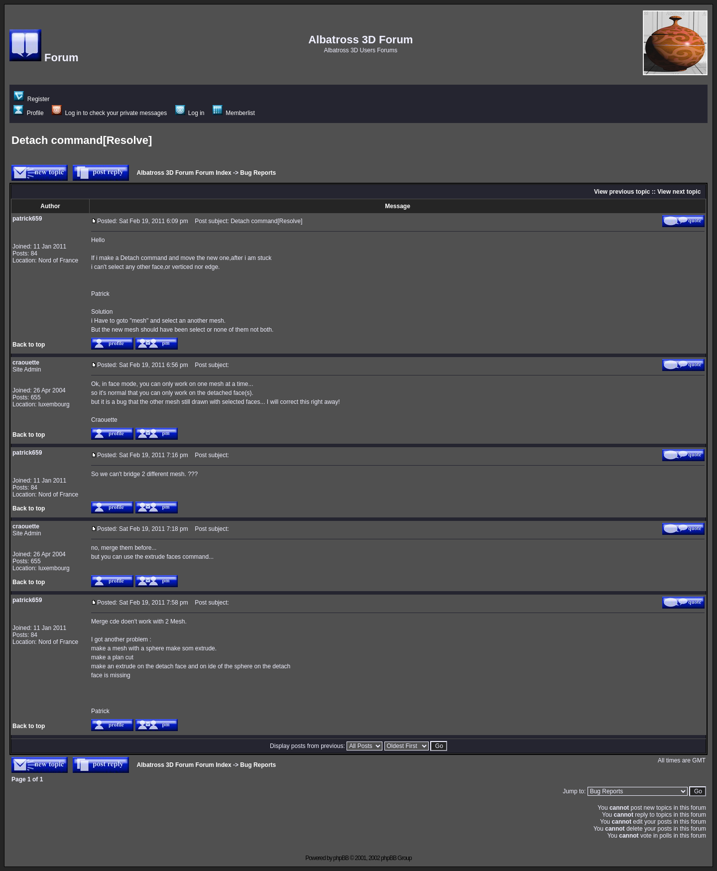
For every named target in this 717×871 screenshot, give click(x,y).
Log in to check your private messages (109, 113)
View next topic (679, 191)
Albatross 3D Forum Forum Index (184, 172)
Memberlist (234, 113)
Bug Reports (258, 172)
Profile (28, 113)
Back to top (28, 344)
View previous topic (622, 191)
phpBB (341, 858)
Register (31, 99)
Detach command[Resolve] (81, 140)
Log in (190, 113)
